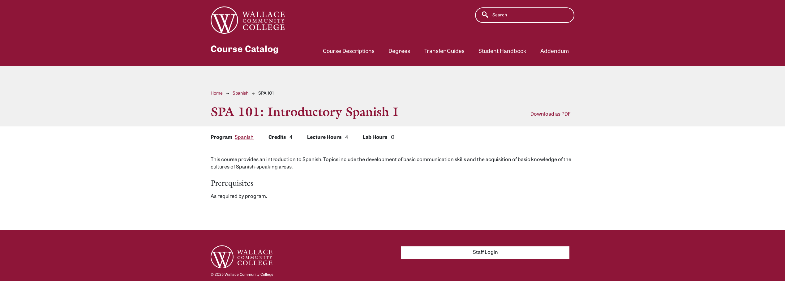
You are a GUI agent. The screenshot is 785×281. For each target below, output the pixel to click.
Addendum (554, 51)
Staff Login (485, 252)
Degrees (399, 51)
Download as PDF (550, 114)
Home (217, 93)
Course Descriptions (349, 51)
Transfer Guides (444, 51)
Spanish (240, 93)
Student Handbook (502, 51)
